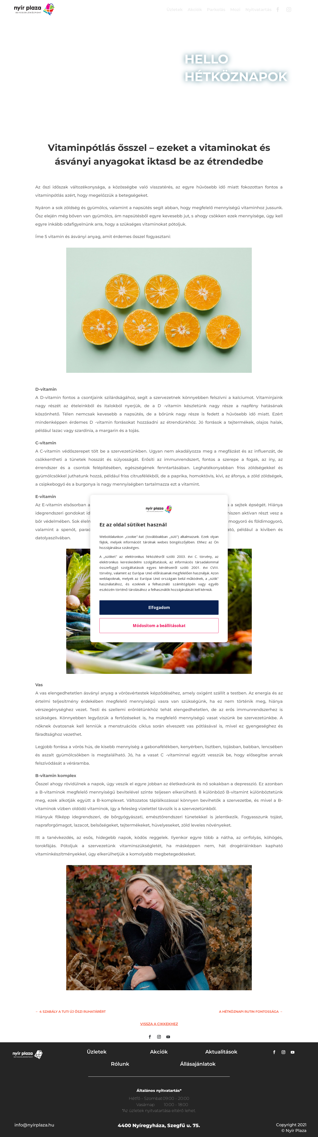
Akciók (195, 9)
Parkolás (216, 9)
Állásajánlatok (198, 1064)
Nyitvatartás (258, 9)
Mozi (235, 9)
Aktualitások (221, 1052)
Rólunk (120, 1064)
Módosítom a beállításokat (159, 625)
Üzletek (175, 9)
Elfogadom (159, 607)
